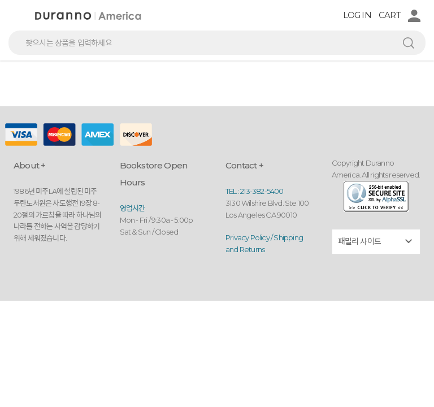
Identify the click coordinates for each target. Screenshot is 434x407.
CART (390, 15)
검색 (408, 43)
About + (29, 165)
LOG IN (357, 15)
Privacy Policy (247, 237)
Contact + (244, 165)
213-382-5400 (261, 191)
